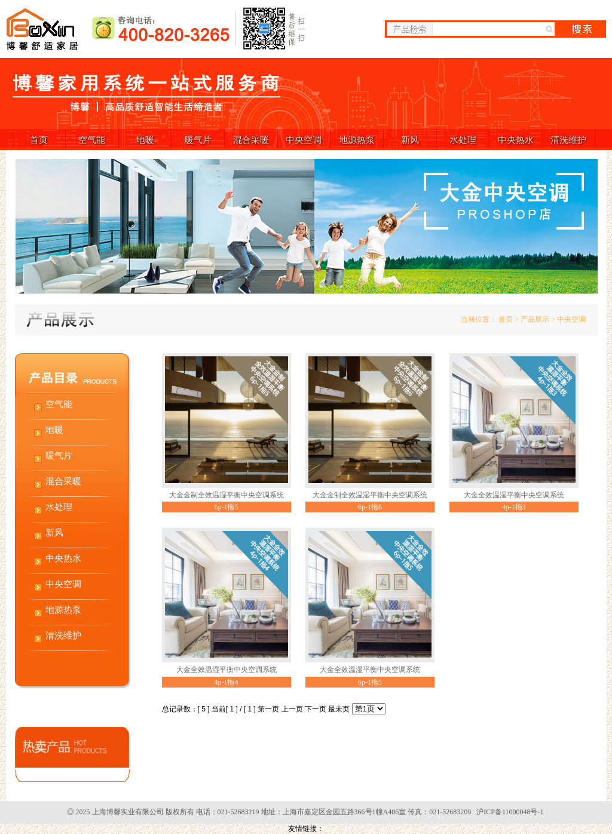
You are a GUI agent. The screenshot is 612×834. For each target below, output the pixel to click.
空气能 (91, 140)
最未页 (339, 709)
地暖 (145, 140)
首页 (39, 140)
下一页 (315, 709)
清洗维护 (568, 140)
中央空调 (304, 140)
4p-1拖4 (226, 682)
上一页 (292, 709)
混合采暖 (251, 140)
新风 (410, 140)
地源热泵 (357, 140)
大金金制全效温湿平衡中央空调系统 (226, 495)
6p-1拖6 (370, 507)
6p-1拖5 (226, 507)
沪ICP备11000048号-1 (509, 812)
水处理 (462, 140)
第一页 (268, 709)
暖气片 (198, 140)
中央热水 (516, 140)
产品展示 (535, 319)
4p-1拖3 (514, 507)
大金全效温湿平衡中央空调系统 (514, 495)
